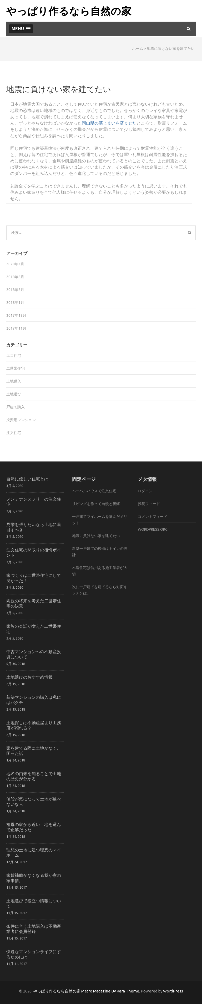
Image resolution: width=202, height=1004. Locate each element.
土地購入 (13, 381)
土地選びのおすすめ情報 (29, 677)
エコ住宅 (13, 355)
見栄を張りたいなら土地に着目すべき (33, 527)
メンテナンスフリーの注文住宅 (33, 501)
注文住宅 (13, 433)
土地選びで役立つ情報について (33, 903)
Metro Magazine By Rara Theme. (111, 991)
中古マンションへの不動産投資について (33, 654)
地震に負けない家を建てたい (96, 536)
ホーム (137, 48)
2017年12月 (16, 315)
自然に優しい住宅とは (27, 478)
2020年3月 (15, 264)
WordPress (173, 991)
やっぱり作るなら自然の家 (69, 10)
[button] (21, 28)
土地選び (13, 394)
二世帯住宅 (15, 368)
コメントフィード (152, 516)
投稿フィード (149, 504)
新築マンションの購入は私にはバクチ (33, 699)
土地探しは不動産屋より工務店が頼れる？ (33, 725)
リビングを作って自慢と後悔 (96, 504)
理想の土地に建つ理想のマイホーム (33, 852)
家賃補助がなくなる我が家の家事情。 (33, 877)
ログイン (145, 491)
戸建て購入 (15, 407)
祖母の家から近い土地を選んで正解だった (33, 827)
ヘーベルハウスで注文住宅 (94, 491)
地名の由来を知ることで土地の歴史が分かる (33, 776)
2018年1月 (15, 302)
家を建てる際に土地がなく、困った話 (33, 750)
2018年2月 (15, 290)
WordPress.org (153, 529)
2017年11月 (16, 328)
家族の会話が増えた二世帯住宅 (33, 628)
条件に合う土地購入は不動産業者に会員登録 (33, 928)
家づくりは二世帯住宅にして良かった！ (33, 577)
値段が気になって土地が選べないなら (33, 801)
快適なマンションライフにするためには (33, 954)
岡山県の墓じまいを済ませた (109, 123)
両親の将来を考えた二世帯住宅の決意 (33, 603)
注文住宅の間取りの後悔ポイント (33, 552)
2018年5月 (15, 277)
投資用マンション (21, 420)
